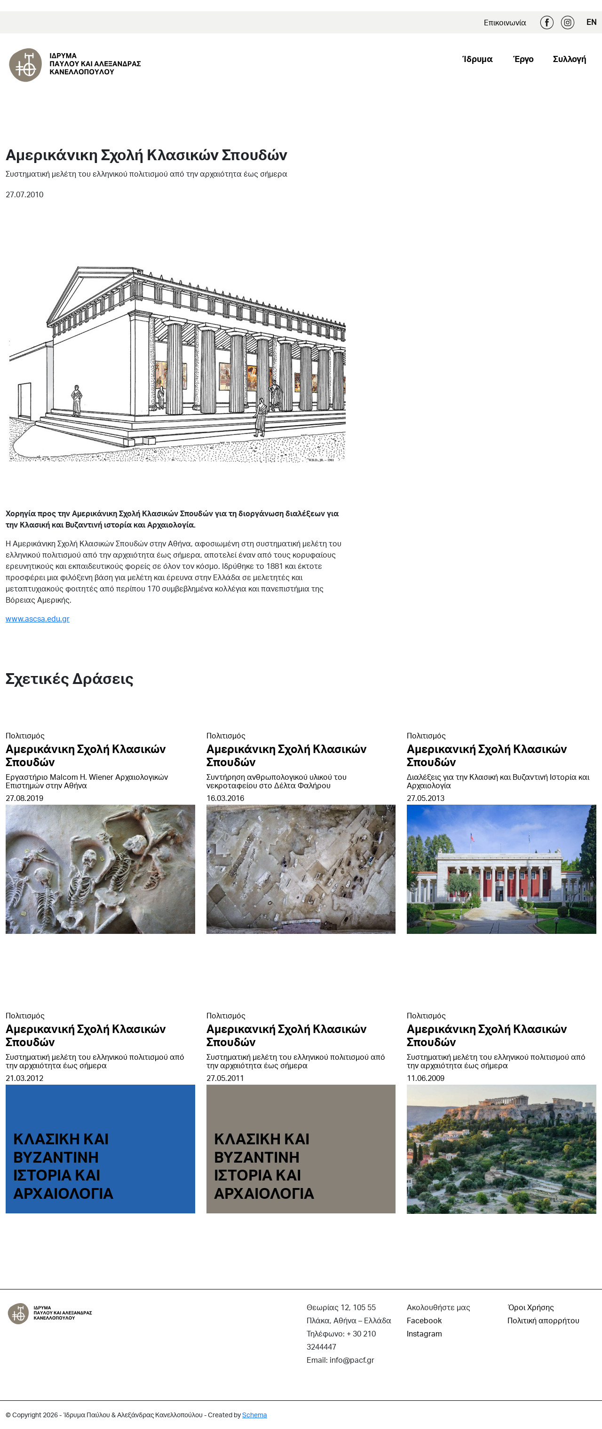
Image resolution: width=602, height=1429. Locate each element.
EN (591, 22)
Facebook (547, 23)
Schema (254, 1415)
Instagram (568, 23)
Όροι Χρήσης (530, 1307)
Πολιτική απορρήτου (543, 1320)
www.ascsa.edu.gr (38, 618)
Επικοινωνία (505, 22)
